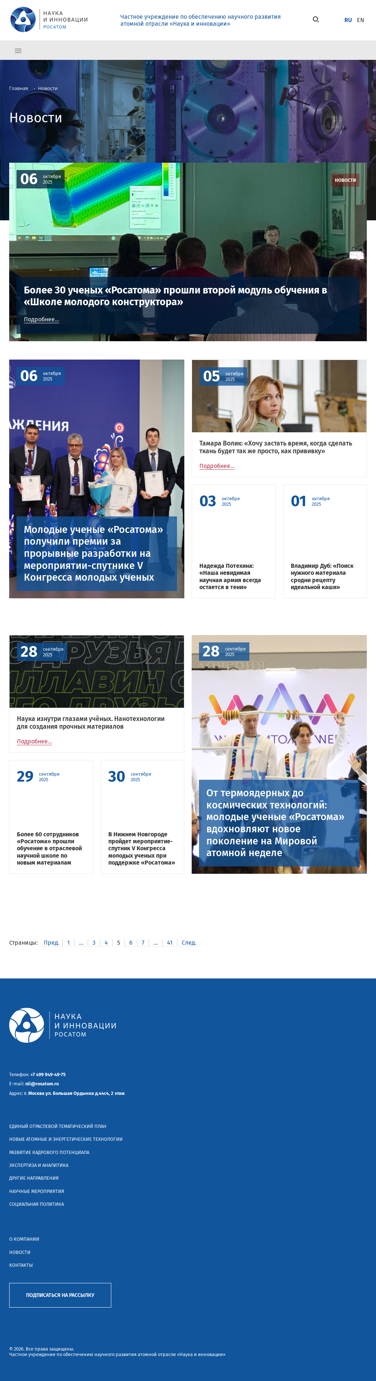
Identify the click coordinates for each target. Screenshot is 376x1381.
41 (170, 942)
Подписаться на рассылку (60, 1295)
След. (189, 942)
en (360, 20)
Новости (19, 1252)
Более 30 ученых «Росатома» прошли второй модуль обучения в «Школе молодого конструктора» (175, 296)
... (81, 942)
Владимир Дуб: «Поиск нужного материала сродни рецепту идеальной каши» (322, 576)
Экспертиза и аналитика (38, 1165)
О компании (24, 1239)
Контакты (21, 1265)
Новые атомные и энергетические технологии (66, 1139)
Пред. (51, 942)
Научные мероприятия (36, 1191)
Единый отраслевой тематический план (57, 1126)
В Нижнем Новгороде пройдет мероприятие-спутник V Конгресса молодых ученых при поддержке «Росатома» (141, 848)
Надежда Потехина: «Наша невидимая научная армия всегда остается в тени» (230, 576)
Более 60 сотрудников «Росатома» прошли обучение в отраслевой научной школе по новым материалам (49, 848)
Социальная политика (36, 1204)
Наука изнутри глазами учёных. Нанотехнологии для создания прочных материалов (90, 723)
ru (348, 20)
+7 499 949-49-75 (48, 1074)
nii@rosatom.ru (42, 1083)
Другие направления (34, 1178)
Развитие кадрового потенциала (49, 1152)
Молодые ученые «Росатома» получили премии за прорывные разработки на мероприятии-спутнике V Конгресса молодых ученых (93, 554)
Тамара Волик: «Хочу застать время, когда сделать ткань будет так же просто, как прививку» (275, 447)
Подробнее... (41, 319)
